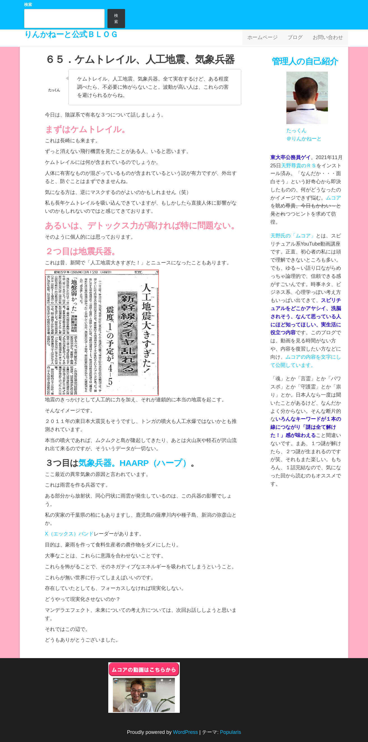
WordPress (185, 732)
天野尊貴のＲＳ (298, 165)
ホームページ (266, 38)
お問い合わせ (329, 38)
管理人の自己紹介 (306, 61)
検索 (28, 4)
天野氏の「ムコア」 (293, 236)
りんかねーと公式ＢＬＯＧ (71, 34)
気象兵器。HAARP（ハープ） (134, 463)
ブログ (297, 38)
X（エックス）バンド (69, 534)
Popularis (230, 732)
